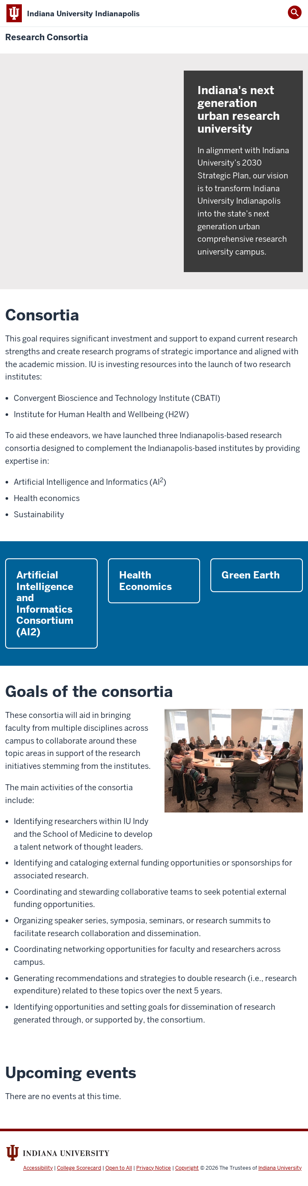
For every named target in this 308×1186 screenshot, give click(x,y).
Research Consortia (46, 37)
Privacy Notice (153, 1168)
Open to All (118, 1168)
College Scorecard (79, 1168)
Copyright (187, 1168)
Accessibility (38, 1168)
